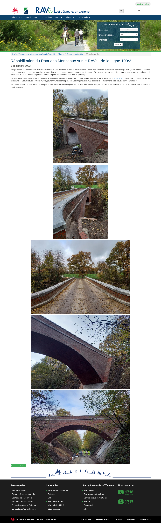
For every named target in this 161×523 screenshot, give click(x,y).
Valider (118, 44)
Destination (103, 30)
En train (51, 494)
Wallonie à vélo (19, 490)
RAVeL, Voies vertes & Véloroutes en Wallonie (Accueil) (33, 54)
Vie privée (118, 519)
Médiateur (131, 519)
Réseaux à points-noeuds (23, 494)
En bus (51, 498)
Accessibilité (145, 519)
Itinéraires (17, 17)
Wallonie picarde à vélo (22, 501)
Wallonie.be (143, 4)
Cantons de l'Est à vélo (22, 498)
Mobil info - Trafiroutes (58, 490)
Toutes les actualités (75, 54)
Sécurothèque (54, 509)
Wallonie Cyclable (56, 501)
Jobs (85, 509)
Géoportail (88, 505)
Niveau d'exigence (106, 35)
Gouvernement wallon (94, 494)
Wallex (87, 501)
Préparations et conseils (52, 17)
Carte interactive (32, 17)
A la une (70, 17)
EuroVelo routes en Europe (24, 509)
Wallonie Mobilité (56, 505)
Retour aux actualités (18, 466)
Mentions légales (102, 519)
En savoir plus (84, 17)
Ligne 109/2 (118, 78)
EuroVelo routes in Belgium (24, 505)
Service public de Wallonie (95, 498)
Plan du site (86, 519)
